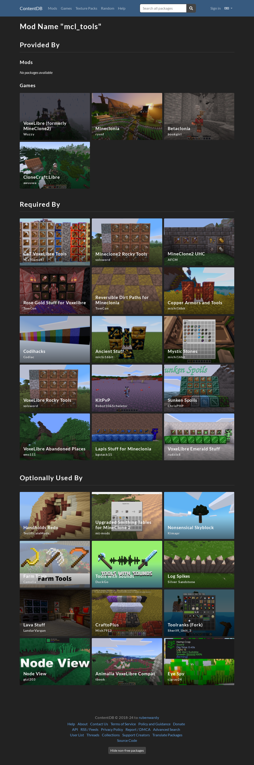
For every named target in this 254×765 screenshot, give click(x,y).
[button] (228, 8)
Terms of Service (123, 724)
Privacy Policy (112, 729)
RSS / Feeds (89, 729)
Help (122, 8)
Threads (93, 735)
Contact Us (99, 724)
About (83, 724)
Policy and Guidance (154, 724)
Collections (111, 735)
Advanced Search (166, 729)
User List (77, 735)
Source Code (127, 740)
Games (66, 8)
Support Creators (136, 735)
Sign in (215, 8)
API (75, 729)
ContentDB (31, 8)
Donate (179, 724)
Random (107, 8)
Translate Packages (167, 735)
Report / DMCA (138, 729)
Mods (52, 8)
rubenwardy (149, 717)
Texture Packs (86, 8)
